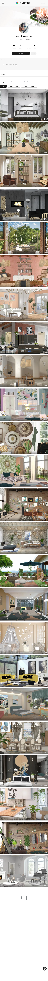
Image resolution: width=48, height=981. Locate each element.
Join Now (43, 3)
